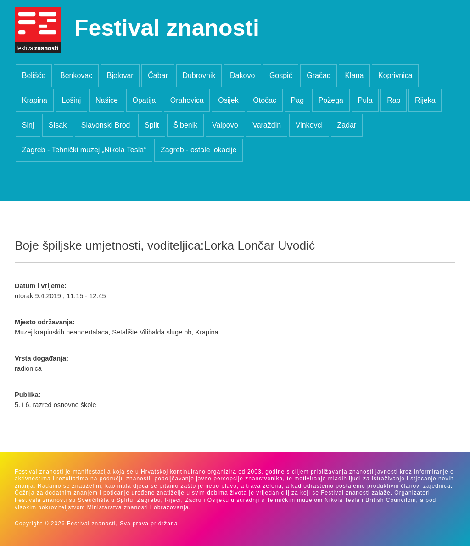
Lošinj (71, 100)
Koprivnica (395, 75)
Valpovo (225, 125)
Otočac (264, 100)
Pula (365, 100)
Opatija (144, 100)
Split (152, 125)
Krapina (34, 100)
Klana (354, 75)
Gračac (318, 75)
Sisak (58, 125)
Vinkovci (309, 125)
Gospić (280, 75)
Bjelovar (120, 75)
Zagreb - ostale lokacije (198, 150)
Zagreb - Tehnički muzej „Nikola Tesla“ (84, 150)
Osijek (228, 100)
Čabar (158, 75)
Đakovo (242, 75)
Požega (331, 100)
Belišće (34, 75)
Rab (393, 100)
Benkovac (76, 75)
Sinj (28, 125)
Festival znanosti (166, 28)
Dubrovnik (198, 75)
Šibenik (185, 125)
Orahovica (187, 100)
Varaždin (266, 125)
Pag (297, 100)
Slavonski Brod (105, 125)
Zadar (347, 125)
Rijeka (425, 100)
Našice (106, 100)
